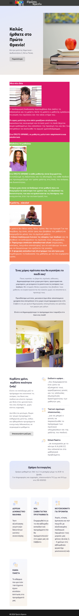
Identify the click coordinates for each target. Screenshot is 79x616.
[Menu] (11, 3)
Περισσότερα (17, 59)
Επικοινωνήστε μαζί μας (21, 434)
